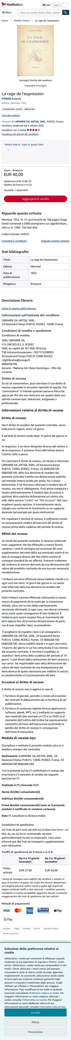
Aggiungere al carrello (35, 199)
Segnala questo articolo (55, 241)
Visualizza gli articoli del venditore (20, 134)
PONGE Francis (22, 20)
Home (5, 20)
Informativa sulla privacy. (52, 1006)
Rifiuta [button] (35, 1022)
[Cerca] (65, 12)
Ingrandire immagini (35, 85)
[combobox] (40, 12)
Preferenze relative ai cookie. (44, 992)
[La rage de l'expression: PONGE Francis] (35, 50)
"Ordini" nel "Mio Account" (40, 500)
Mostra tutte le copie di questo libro (24, 144)
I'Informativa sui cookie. (34, 999)
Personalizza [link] (35, 1031)
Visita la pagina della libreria (19, 308)
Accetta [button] (35, 1012)
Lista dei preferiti (11, 115)
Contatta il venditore (14, 241)
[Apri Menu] (7, 12)
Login (56, 5)
